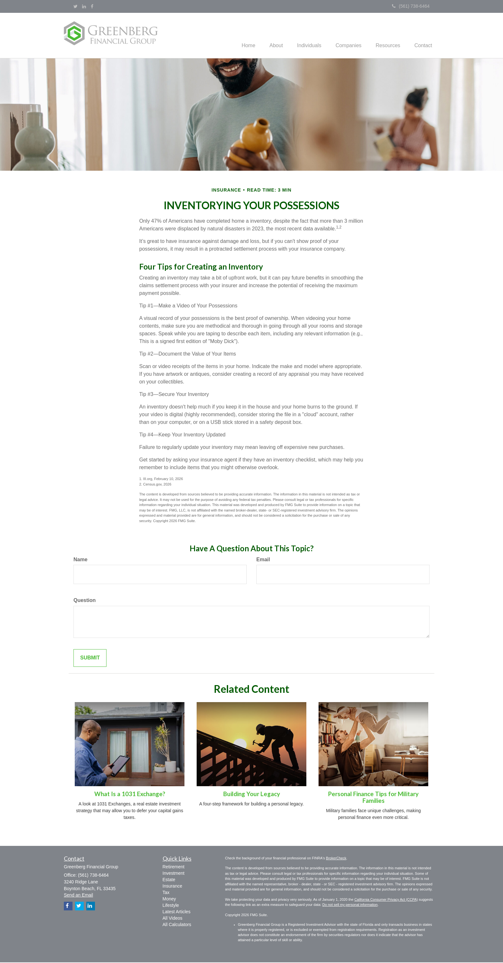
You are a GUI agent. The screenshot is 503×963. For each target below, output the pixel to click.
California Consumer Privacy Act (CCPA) (386, 900)
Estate (169, 880)
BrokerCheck (336, 859)
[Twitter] (75, 6)
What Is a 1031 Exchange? (129, 794)
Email (263, 560)
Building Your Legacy (251, 794)
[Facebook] (92, 6)
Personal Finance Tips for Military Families (373, 798)
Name (80, 560)
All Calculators (177, 925)
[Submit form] (90, 659)
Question (84, 601)
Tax (166, 893)
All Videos (173, 918)
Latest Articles (177, 912)
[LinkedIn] (84, 6)
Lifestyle (171, 905)
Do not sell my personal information (350, 905)
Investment (173, 873)
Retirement (173, 867)
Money (169, 899)
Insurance (172, 886)
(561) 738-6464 (411, 6)
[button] (268, 35)
